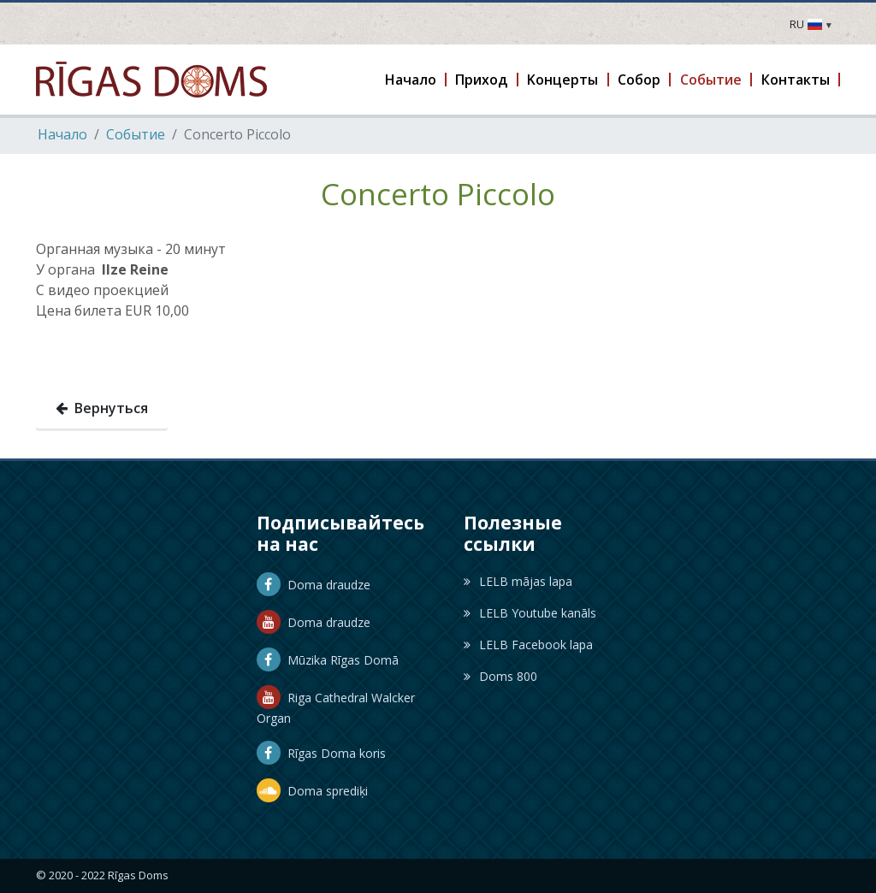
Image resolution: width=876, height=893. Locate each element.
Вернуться (102, 408)
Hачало (62, 134)
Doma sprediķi (312, 791)
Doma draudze (313, 585)
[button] (411, 79)
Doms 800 (500, 676)
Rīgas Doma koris (321, 753)
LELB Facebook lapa (528, 644)
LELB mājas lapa (518, 581)
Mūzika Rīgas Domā (328, 660)
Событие (135, 134)
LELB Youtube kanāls (530, 613)
